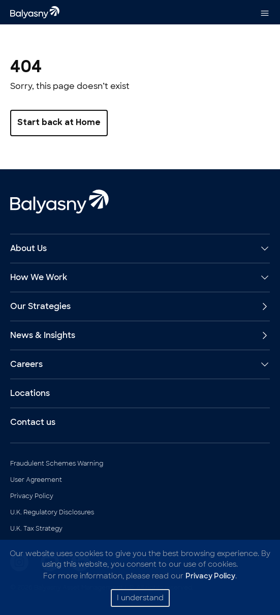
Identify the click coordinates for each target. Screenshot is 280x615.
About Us (28, 248)
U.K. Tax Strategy (36, 529)
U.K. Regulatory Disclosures (52, 512)
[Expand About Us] (262, 248)
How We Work (38, 277)
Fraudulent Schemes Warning (56, 463)
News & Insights (140, 335)
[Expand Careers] (262, 364)
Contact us (32, 422)
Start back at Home (59, 123)
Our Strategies (140, 306)
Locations (30, 393)
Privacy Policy (31, 496)
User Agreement (36, 480)
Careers (26, 364)
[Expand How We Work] (262, 277)
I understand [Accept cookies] (140, 597)
